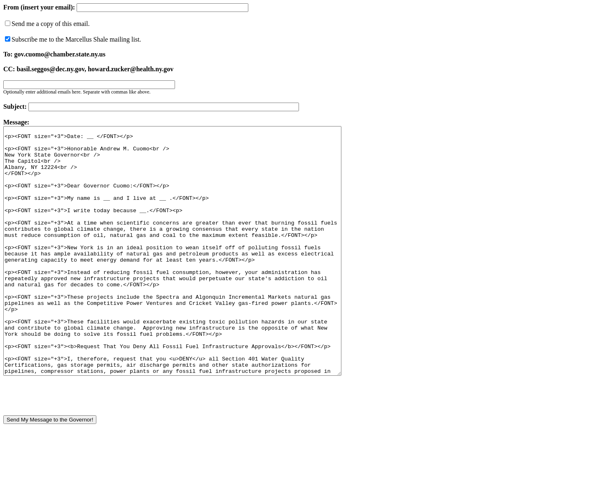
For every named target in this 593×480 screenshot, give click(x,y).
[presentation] (65, 441)
